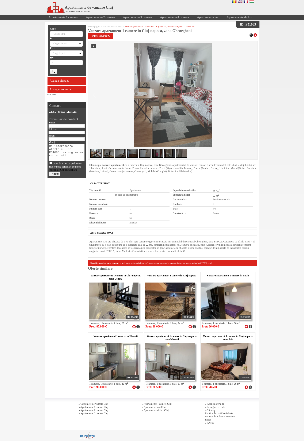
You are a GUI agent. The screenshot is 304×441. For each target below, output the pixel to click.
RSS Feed (51, 94)
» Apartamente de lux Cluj (155, 410)
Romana (234, 1)
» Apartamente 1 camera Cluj (93, 407)
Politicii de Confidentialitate (63, 169)
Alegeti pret (59, 53)
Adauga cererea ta (60, 89)
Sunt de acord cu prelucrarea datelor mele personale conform (65, 166)
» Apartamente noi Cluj (154, 407)
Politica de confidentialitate (219, 413)
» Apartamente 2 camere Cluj (93, 410)
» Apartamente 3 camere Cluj (93, 413)
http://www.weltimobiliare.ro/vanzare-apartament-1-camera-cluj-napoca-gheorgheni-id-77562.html (166, 263)
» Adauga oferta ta (214, 403)
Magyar (251, 1)
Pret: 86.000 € (210, 326)
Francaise (245, 1)
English (240, 1)
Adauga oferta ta (59, 80)
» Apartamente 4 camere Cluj (157, 403)
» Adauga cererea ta (215, 407)
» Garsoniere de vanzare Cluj (93, 403)
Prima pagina (94, 26)
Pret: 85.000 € (98, 326)
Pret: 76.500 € (154, 387)
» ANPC (209, 422)
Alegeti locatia (60, 43)
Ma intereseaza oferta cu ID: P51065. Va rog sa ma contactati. (67, 152)
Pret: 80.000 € (154, 326)
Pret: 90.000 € (98, 387)
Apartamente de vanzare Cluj (80, 7)
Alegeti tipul (59, 33)
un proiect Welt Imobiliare (78, 11)
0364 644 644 (67, 112)
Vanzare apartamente (112, 26)
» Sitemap (210, 410)
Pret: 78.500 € (210, 387)
